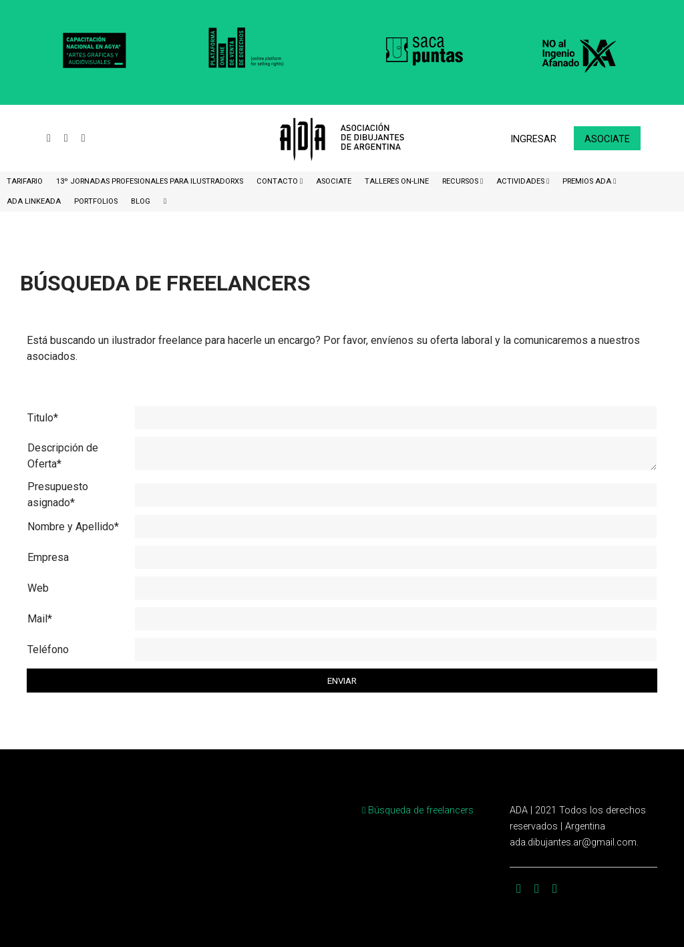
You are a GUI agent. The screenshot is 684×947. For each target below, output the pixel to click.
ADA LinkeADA (34, 201)
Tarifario (25, 181)
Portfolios (96, 201)
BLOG (140, 201)
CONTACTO (278, 181)
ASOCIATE (333, 181)
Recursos (461, 181)
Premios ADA (587, 181)
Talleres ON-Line (397, 181)
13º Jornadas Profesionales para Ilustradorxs (149, 181)
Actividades (521, 181)
